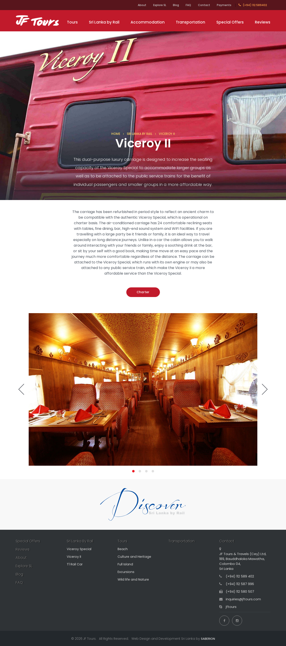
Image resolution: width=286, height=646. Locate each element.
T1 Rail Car (75, 564)
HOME (114, 133)
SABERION (208, 638)
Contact (202, 5)
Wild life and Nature (134, 579)
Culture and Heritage (135, 556)
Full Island (125, 564)
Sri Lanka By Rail (82, 541)
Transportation (190, 22)
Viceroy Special (79, 549)
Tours (72, 22)
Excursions (126, 571)
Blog (172, 5)
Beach (123, 549)
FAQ (186, 5)
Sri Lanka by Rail (104, 22)
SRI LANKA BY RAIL (139, 133)
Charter (143, 292)
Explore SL (155, 5)
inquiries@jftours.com (244, 599)
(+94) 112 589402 (253, 5)
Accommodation (148, 22)
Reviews (262, 22)
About (136, 5)
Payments (223, 5)
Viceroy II (74, 556)
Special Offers (230, 22)
